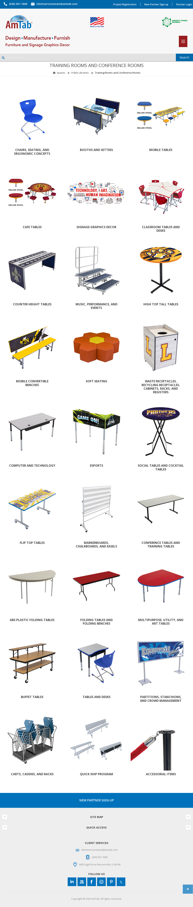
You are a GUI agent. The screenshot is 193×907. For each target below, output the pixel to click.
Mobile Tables (160, 150)
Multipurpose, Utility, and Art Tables (160, 621)
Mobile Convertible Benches (32, 383)
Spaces (61, 72)
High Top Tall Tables (160, 304)
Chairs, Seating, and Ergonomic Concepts (32, 151)
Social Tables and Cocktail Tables (161, 467)
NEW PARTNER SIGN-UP (96, 800)
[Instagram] (101, 881)
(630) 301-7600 (18, 4)
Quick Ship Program (96, 774)
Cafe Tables (32, 227)
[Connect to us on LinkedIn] (72, 881)
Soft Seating (96, 381)
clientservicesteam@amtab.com (56, 4)
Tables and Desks (96, 697)
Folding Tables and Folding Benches (96, 621)
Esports (96, 465)
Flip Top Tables (32, 543)
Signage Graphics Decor (96, 227)
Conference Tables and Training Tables (161, 544)
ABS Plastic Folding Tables (32, 620)
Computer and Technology (32, 465)
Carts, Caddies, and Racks (32, 774)
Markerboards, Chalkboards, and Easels (96, 544)
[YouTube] (81, 881)
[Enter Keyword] (88, 57)
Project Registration (124, 4)
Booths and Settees (96, 150)
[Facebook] (91, 881)
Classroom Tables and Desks (161, 228)
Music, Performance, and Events (96, 306)
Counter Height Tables (32, 304)
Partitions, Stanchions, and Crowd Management (161, 698)
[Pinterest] (111, 881)
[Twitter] (121, 881)
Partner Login (184, 4)
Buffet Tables (32, 697)
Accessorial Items (161, 774)
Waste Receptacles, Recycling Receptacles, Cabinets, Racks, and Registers (161, 387)
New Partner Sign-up (156, 4)
